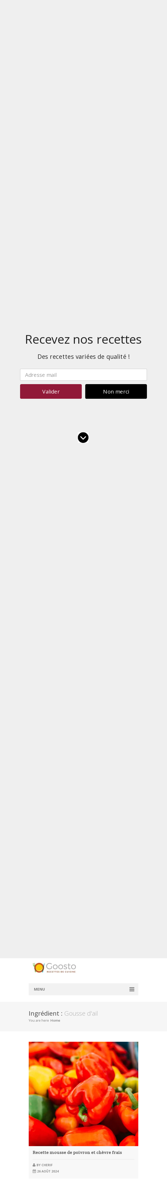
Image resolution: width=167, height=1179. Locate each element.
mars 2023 (41, 1061)
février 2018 (42, 1141)
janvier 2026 (42, 923)
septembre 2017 (45, 1166)
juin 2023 (39, 1057)
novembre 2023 (45, 1042)
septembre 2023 (45, 1047)
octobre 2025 (43, 938)
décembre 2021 (45, 1101)
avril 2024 (40, 1022)
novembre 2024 (45, 987)
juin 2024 (39, 1012)
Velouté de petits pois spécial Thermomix (77, 468)
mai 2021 (39, 1111)
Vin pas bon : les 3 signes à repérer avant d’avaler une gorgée (80, 598)
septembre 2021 (45, 1106)
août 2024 (40, 1002)
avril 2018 (40, 1136)
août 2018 (40, 1126)
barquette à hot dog (98, 799)
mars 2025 (41, 967)
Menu (39, 162)
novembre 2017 (45, 1156)
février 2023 (42, 1066)
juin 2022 (39, 1081)
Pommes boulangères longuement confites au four (72, 567)
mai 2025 (39, 957)
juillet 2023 (41, 1052)
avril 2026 (40, 908)
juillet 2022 (41, 1076)
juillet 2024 (41, 1007)
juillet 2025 (41, 947)
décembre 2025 (45, 928)
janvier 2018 (42, 1146)
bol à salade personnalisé (98, 778)
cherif (47, 339)
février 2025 (42, 972)
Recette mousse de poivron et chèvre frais (77, 326)
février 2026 (42, 918)
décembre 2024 (45, 982)
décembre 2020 (45, 1116)
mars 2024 (41, 1027)
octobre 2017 (43, 1161)
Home (55, 194)
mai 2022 (39, 1086)
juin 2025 (39, 952)
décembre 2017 (45, 1151)
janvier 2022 (42, 1096)
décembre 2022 (45, 1071)
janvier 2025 (42, 977)
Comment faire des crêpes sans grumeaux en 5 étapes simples (82, 587)
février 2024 (42, 1032)
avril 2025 (40, 962)
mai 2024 (39, 1017)
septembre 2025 (45, 942)
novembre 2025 (45, 933)
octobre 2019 (43, 1121)
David (46, 481)
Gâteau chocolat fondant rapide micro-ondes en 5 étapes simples (77, 555)
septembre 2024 (45, 997)
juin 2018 (39, 1131)
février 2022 (42, 1091)
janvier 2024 (42, 1037)
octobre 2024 (43, 992)
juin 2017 (39, 1171)
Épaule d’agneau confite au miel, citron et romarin (71, 577)
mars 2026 (41, 913)
